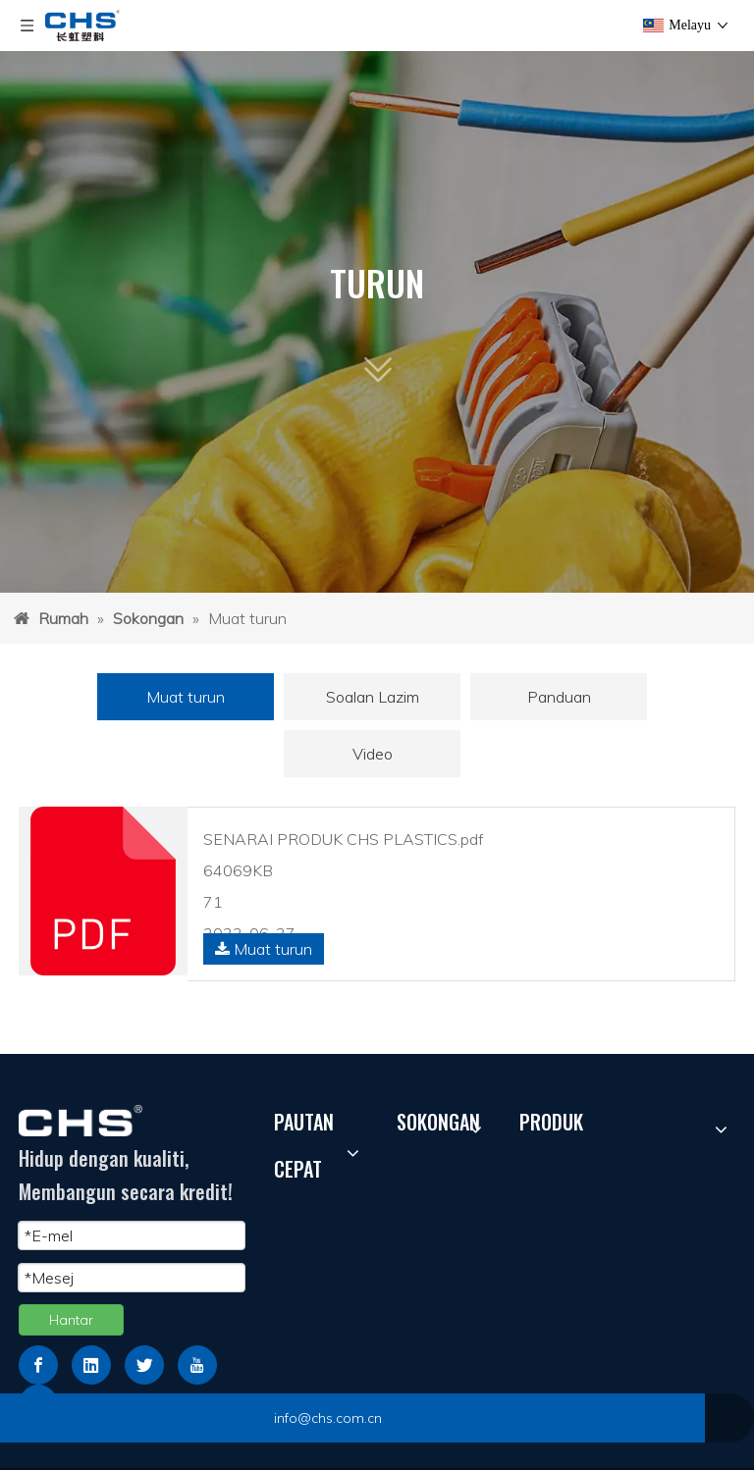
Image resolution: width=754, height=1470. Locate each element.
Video (372, 753)
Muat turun (185, 697)
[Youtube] (197, 1365)
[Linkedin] (91, 1365)
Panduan (559, 697)
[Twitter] (144, 1365)
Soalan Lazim (372, 697)
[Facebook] (38, 1365)
